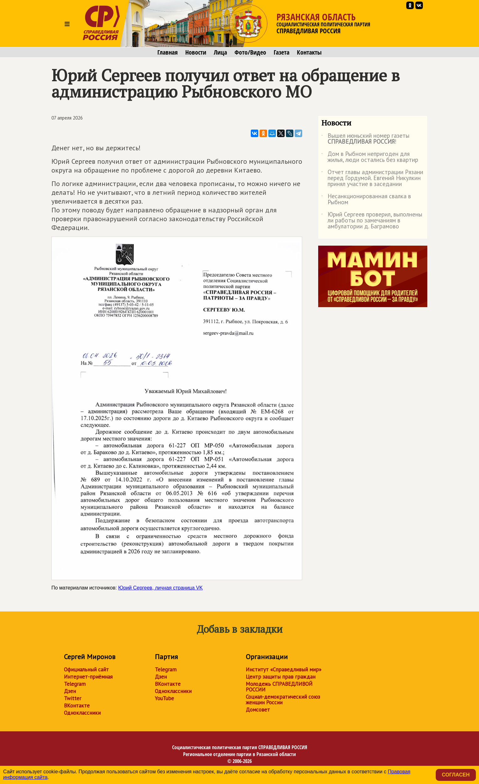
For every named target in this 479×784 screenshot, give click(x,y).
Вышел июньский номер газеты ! (365, 139)
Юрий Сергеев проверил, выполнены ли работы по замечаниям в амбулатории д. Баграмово (371, 220)
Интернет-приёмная (88, 677)
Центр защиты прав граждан (280, 677)
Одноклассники (82, 713)
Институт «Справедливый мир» (283, 669)
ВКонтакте (77, 705)
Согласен (456, 774)
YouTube (164, 698)
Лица (220, 52)
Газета (281, 52)
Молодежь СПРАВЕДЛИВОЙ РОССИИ (279, 686)
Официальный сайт (86, 669)
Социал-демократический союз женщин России (283, 699)
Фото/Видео (250, 52)
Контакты (309, 52)
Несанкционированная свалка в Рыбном (366, 199)
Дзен (70, 691)
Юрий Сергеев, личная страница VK (160, 587)
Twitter (72, 698)
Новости (195, 52)
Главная (167, 52)
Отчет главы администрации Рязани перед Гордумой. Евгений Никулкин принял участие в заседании (372, 178)
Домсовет (258, 709)
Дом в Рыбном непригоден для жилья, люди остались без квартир (369, 157)
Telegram (75, 684)
